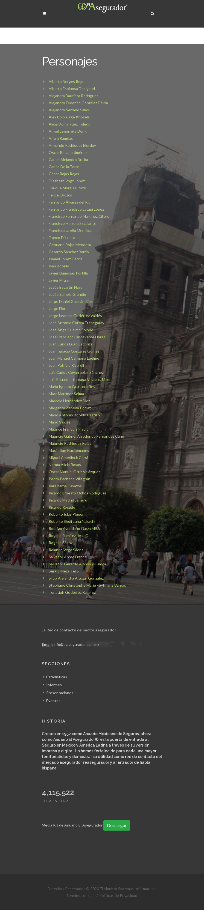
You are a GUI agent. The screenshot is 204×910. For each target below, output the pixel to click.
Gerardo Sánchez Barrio (69, 251)
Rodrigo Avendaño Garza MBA (74, 528)
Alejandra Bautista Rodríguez (73, 95)
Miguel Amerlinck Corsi (68, 457)
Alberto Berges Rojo (66, 81)
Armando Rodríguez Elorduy (72, 145)
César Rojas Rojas (64, 173)
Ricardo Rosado (62, 507)
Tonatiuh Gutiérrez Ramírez (72, 592)
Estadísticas (56, 676)
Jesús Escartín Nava (66, 287)
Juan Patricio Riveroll (66, 365)
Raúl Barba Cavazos (65, 486)
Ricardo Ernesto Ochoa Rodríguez (77, 493)
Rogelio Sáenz (60, 542)
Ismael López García (66, 258)
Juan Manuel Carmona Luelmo (74, 358)
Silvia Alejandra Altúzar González (76, 578)
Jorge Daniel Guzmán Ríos (71, 301)
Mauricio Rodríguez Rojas (70, 443)
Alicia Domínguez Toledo (70, 124)
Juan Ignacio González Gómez (74, 351)
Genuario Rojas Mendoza (70, 244)
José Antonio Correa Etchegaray (76, 322)
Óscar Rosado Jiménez (68, 152)
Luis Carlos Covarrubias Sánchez (76, 372)
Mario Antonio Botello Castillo (74, 415)
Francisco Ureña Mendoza (70, 230)
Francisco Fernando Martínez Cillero (79, 216)
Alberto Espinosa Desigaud (72, 88)
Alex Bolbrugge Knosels (69, 117)
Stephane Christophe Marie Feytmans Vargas (87, 585)
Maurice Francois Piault (68, 429)
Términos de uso (80, 895)
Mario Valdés (60, 422)
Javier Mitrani (60, 280)
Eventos (53, 700)
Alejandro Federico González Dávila (78, 102)
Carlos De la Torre (64, 166)
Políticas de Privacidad (118, 895)
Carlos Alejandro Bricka (68, 159)
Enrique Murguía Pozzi (67, 188)
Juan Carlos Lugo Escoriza (70, 344)
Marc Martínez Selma (66, 393)
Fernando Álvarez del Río (70, 202)
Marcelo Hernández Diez (69, 400)
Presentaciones (59, 692)
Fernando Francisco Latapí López (76, 209)
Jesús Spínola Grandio (67, 294)
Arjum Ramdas (61, 138)
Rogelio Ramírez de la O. (69, 535)
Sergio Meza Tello (64, 571)
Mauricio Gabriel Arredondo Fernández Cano (86, 436)
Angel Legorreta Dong (68, 131)
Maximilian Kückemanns (69, 450)
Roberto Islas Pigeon (66, 514)
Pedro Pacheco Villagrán (69, 478)
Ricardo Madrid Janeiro (68, 500)
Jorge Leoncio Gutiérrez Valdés (75, 315)
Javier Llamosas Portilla (68, 273)
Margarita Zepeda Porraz (70, 407)
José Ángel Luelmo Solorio (71, 329)
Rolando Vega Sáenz (66, 549)
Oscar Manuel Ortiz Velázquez (74, 471)
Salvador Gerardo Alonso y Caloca (77, 564)
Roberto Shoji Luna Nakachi (72, 521)
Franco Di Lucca (62, 237)
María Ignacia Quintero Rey (72, 386)
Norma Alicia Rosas (65, 464)
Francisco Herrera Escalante (72, 223)
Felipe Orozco (60, 195)
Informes (54, 684)
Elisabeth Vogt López (67, 180)
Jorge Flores (59, 308)
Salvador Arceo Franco (68, 556)
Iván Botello (59, 266)
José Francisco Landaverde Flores (77, 337)
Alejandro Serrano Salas (69, 110)
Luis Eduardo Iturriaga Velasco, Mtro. (80, 379)
